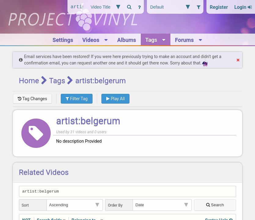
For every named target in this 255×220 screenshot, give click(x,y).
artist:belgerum (88, 121)
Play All (115, 98)
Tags (57, 80)
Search (215, 206)
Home (29, 80)
